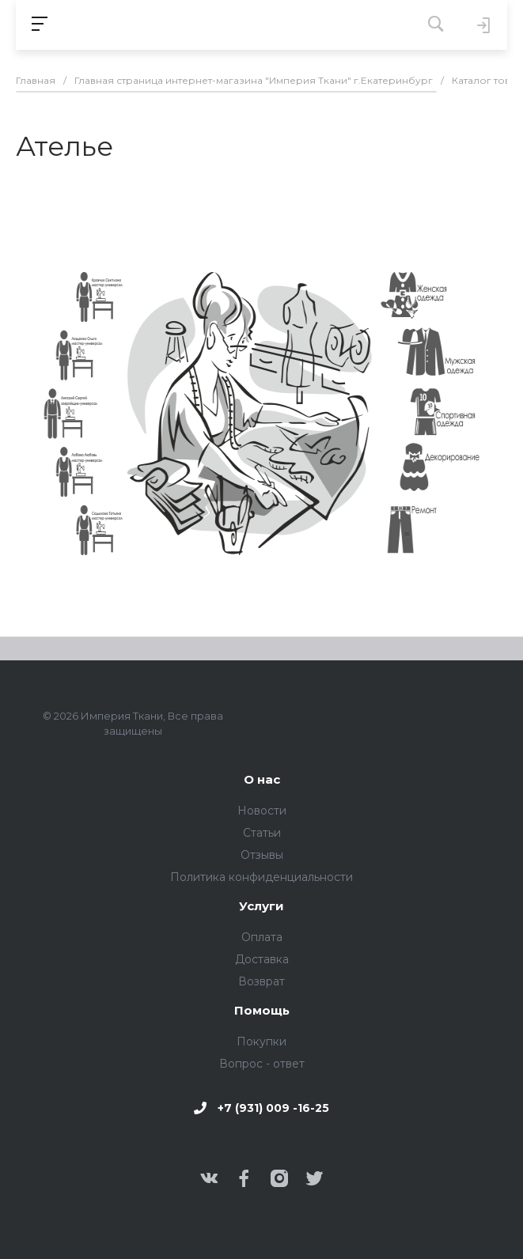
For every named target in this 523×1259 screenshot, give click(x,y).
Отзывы (262, 855)
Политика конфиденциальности (261, 877)
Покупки (261, 1041)
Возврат (261, 981)
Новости (261, 810)
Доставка (262, 959)
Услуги (261, 906)
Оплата (261, 937)
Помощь (262, 1011)
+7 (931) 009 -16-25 (273, 1108)
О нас (262, 780)
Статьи (262, 833)
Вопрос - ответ (262, 1064)
